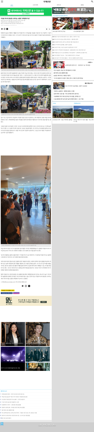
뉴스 (12, 4)
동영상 (82, 4)
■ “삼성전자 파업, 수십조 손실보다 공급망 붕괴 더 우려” (65, 47)
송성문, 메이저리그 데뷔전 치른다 (62, 75)
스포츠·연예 (35, 4)
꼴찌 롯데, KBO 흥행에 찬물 (61, 73)
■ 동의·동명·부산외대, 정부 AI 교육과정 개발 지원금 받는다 (66, 42)
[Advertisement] (26, 144)
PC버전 (42, 424)
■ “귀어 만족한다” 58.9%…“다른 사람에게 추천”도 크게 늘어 (66, 55)
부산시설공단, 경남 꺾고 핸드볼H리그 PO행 (64, 70)
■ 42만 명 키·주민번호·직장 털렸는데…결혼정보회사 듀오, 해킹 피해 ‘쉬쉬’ (69, 50)
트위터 (47, 424)
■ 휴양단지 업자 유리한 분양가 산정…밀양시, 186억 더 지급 (66, 36)
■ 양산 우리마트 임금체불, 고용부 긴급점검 (62, 44)
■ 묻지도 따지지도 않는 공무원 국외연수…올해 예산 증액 (65, 39)
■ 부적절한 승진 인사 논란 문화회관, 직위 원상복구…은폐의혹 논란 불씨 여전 (70, 52)
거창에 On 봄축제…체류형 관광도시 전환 (64, 91)
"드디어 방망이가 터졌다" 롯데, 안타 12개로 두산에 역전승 (68, 78)
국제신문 (2, 424)
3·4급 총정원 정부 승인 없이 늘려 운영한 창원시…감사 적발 (68, 99)
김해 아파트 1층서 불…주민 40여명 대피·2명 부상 (66, 93)
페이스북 (51, 424)
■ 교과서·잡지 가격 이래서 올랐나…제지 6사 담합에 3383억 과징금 (68, 58)
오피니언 (59, 4)
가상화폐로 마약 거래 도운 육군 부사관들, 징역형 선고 (67, 96)
